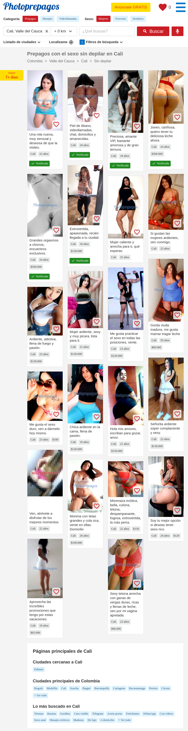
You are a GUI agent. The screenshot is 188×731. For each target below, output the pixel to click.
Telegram (97, 713)
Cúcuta (165, 688)
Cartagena (119, 688)
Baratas (51, 713)
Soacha (74, 688)
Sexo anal (40, 720)
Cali (63, 688)
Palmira (38, 669)
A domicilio (107, 720)
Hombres (138, 18)
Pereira (153, 688)
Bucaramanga (137, 688)
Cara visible (81, 713)
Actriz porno (114, 713)
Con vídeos (166, 713)
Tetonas (38, 713)
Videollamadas (68, 18)
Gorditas (65, 713)
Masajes (47, 18)
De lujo (92, 720)
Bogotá (38, 688)
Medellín (52, 688)
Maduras (78, 720)
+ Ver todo (40, 695)
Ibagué (86, 688)
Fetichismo (132, 713)
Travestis (120, 18)
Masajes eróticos (60, 720)
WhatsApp (149, 713)
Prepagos (30, 18)
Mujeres (103, 18)
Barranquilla (101, 688)
